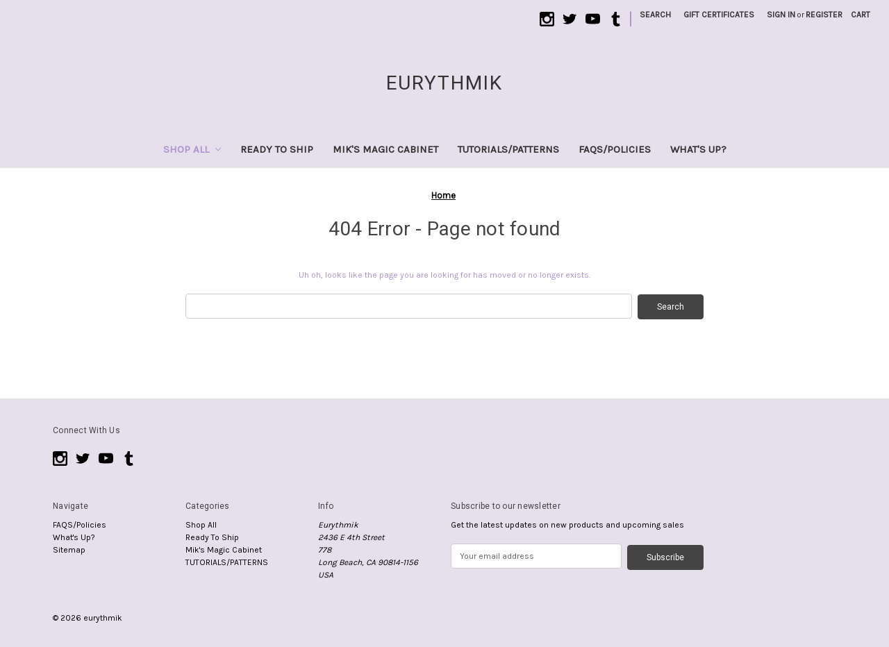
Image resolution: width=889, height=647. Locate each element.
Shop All (192, 149)
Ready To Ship (276, 149)
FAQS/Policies (615, 149)
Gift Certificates (718, 14)
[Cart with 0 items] (860, 14)
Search (655, 14)
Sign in (781, 14)
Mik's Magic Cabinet (385, 149)
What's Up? (698, 149)
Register (824, 14)
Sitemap (69, 549)
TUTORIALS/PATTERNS (508, 149)
